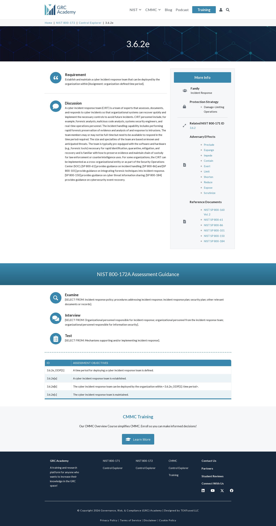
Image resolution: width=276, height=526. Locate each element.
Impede (208, 155)
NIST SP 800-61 (213, 219)
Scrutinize (209, 192)
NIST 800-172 (65, 22)
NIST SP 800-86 (213, 225)
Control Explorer (90, 22)
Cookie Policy (167, 520)
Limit (207, 171)
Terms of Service (130, 520)
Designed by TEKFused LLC (181, 510)
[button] (227, 9)
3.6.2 (193, 127)
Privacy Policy (108, 520)
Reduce (208, 182)
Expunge (209, 150)
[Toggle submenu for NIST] (140, 10)
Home (48, 22)
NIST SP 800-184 (214, 241)
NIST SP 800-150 (214, 235)
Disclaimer (150, 520)
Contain (208, 160)
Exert (207, 166)
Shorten (208, 176)
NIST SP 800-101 (214, 230)
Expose (208, 187)
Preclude (209, 144)
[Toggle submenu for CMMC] (159, 10)
